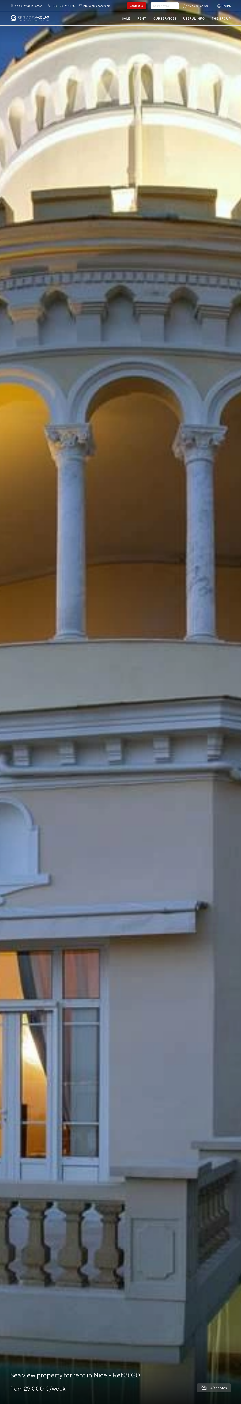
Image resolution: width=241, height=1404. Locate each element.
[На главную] (30, 18)
